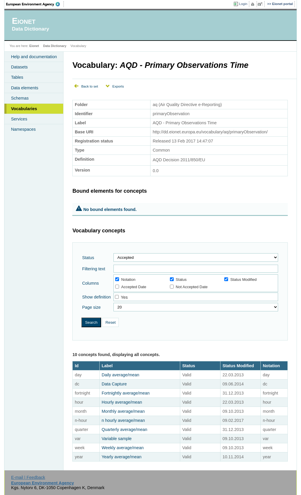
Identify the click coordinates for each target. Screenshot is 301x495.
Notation (125, 279)
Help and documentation (34, 56)
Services (19, 119)
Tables (17, 77)
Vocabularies (24, 108)
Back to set (89, 86)
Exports (118, 86)
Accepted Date (130, 287)
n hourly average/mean (123, 420)
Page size (91, 307)
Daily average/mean (120, 374)
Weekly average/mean (123, 447)
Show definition (96, 297)
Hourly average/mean (122, 402)
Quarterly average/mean (124, 429)
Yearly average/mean (121, 456)
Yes (124, 297)
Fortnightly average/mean (126, 393)
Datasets (19, 67)
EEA (35, 4)
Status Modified (240, 279)
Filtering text (93, 268)
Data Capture (114, 384)
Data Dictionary (54, 46)
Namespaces (23, 129)
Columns (90, 283)
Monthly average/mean (123, 411)
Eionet (34, 46)
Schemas (20, 98)
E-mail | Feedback (28, 477)
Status (88, 257)
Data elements (24, 87)
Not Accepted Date (189, 287)
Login (243, 4)
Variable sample (117, 438)
